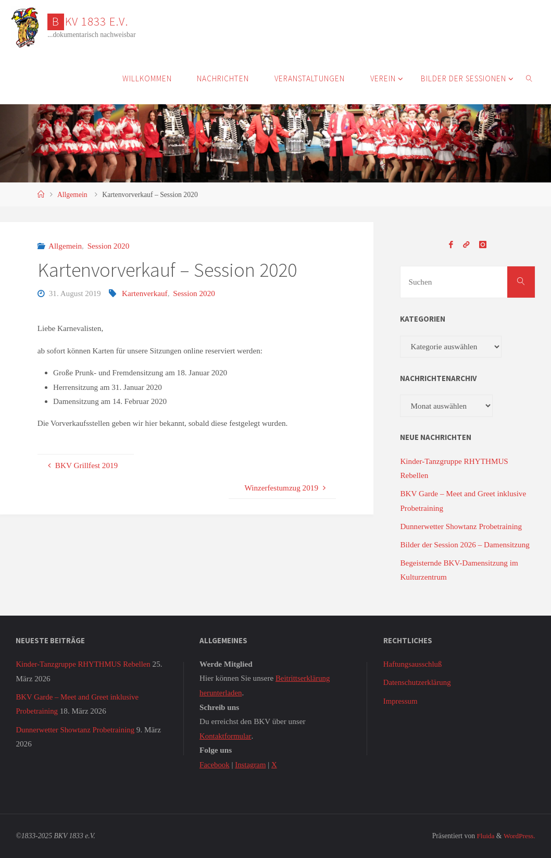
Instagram (252, 763)
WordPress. (519, 835)
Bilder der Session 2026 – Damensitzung (464, 544)
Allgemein (72, 195)
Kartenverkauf (145, 293)
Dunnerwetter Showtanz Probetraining (461, 526)
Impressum (401, 700)
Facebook (214, 763)
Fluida (484, 835)
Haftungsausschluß (413, 663)
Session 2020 (108, 245)
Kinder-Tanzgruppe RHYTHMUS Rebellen (85, 663)
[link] (529, 78)
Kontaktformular (225, 735)
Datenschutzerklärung (418, 682)
